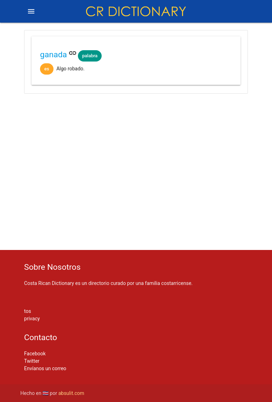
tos (27, 311)
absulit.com (71, 393)
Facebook (35, 353)
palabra (89, 55)
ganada (53, 54)
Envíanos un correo (45, 368)
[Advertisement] (136, 121)
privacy (32, 318)
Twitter (31, 361)
